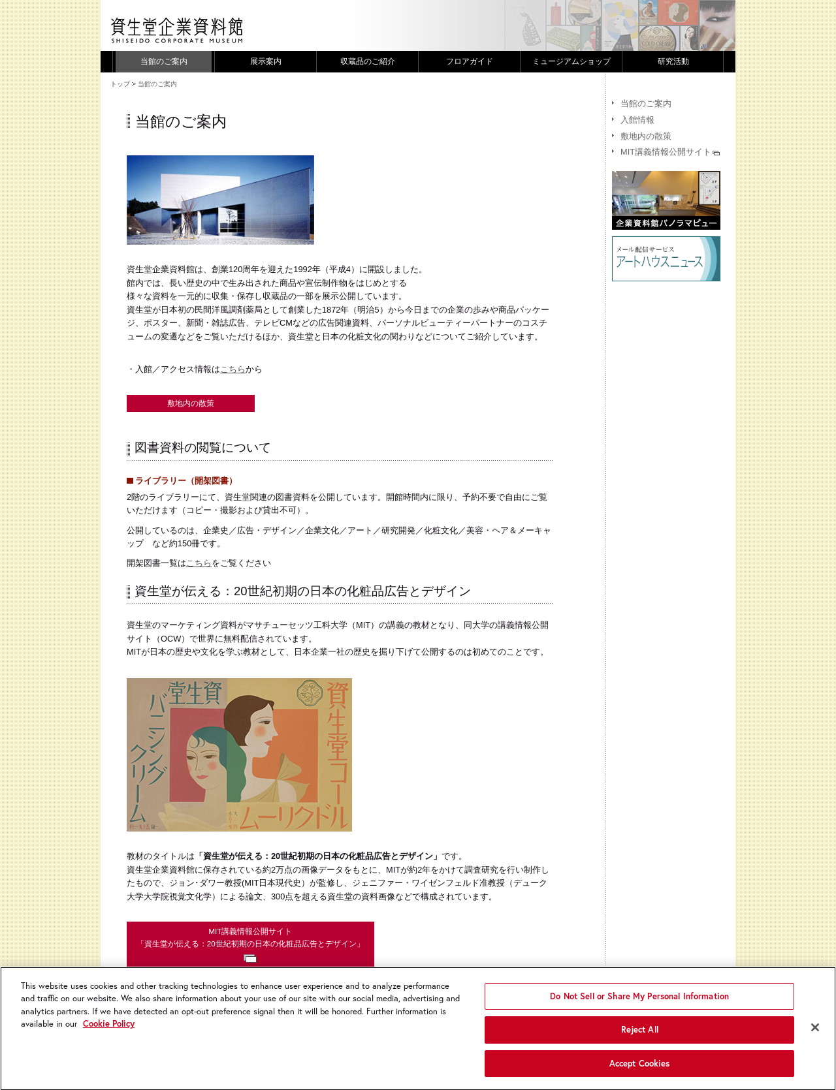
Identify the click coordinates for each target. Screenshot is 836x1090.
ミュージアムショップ (571, 61)
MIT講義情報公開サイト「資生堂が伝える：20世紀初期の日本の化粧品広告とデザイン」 (250, 945)
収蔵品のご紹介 (367, 61)
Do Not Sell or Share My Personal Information (639, 1003)
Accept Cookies (639, 1070)
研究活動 (673, 61)
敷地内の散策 (190, 403)
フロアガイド (469, 61)
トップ (120, 83)
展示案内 (265, 61)
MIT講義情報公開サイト (670, 152)
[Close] (815, 1034)
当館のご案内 (163, 61)
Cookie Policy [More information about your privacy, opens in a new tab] (109, 1030)
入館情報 (637, 120)
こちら (233, 369)
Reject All (639, 1036)
